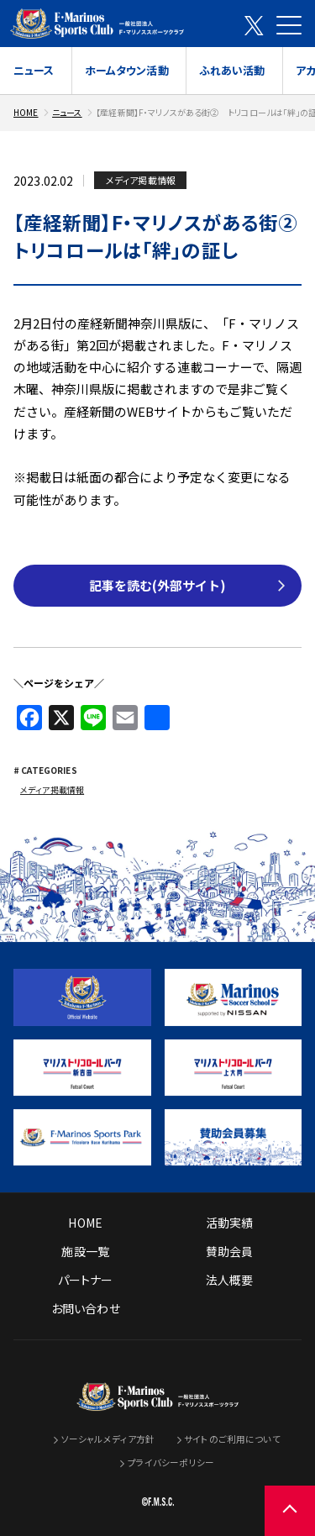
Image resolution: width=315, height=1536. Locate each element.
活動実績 (230, 1220)
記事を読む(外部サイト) (157, 585)
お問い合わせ (85, 1306)
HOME (26, 112)
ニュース (34, 70)
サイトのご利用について (232, 1437)
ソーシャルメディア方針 (108, 1437)
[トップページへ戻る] (157, 1398)
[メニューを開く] (289, 25)
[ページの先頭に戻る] (290, 1511)
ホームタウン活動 (127, 70)
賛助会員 (230, 1249)
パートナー (85, 1278)
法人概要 (230, 1278)
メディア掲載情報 (52, 789)
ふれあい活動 (232, 70)
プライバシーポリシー (171, 1462)
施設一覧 (85, 1249)
